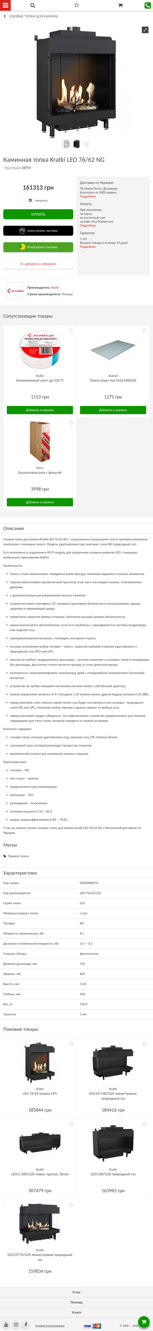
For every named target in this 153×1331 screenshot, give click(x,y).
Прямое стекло (18, 856)
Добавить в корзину (40, 410)
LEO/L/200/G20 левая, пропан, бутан (39, 1174)
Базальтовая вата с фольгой (39, 472)
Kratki (55, 287)
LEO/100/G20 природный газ (113, 1174)
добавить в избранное (40, 264)
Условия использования (49, 1325)
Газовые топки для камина (33, 16)
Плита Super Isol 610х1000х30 (113, 380)
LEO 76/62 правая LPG (40, 1093)
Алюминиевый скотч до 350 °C (40, 380)
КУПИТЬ (38, 214)
